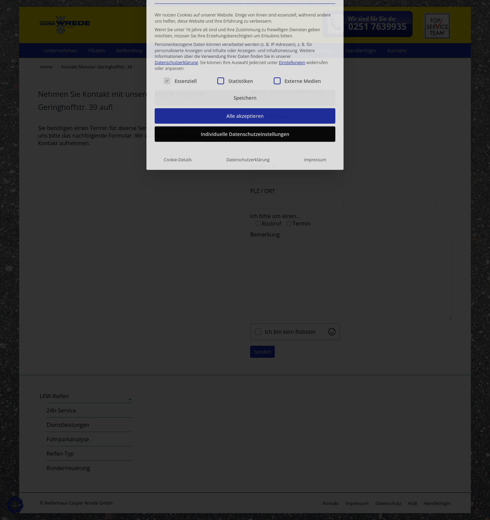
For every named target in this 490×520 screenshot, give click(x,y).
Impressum (315, 103)
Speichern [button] (244, 41)
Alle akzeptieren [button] (245, 59)
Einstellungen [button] (292, 6)
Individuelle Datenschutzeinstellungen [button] (245, 77)
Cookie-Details (178, 103)
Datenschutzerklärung (176, 6)
